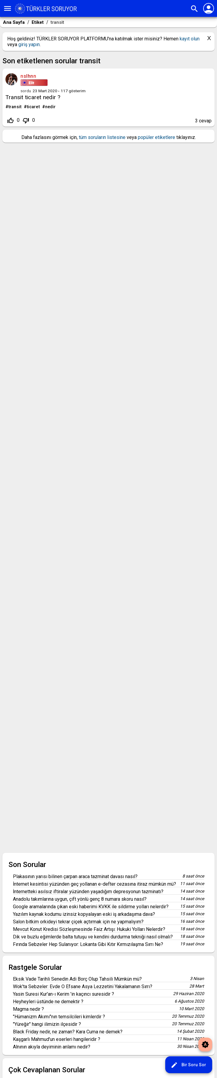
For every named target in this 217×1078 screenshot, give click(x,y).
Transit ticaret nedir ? (32, 97)
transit (14, 106)
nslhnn (28, 76)
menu (7, 8)
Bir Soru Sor (188, 1065)
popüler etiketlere (156, 137)
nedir (50, 106)
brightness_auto (205, 1044)
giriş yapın (29, 44)
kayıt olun (190, 39)
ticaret (33, 106)
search (194, 8)
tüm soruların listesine (102, 137)
